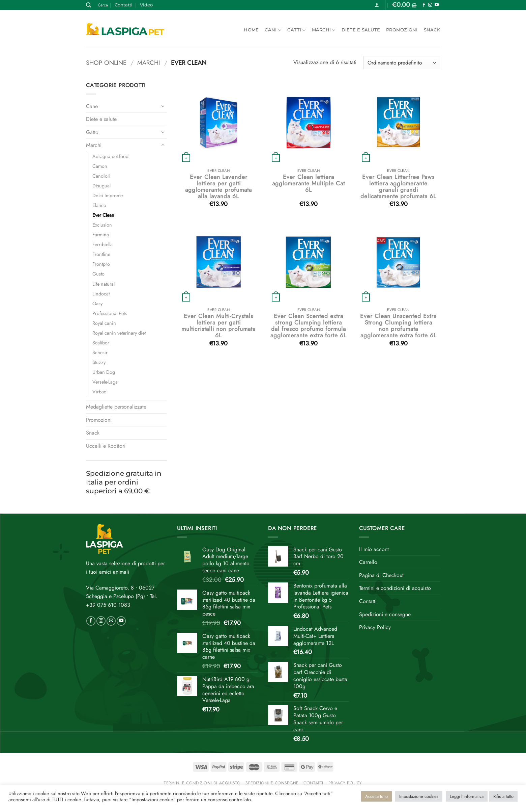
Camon (99, 166)
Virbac (99, 391)
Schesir (100, 352)
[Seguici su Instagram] (430, 5)
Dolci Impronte (107, 195)
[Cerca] (88, 5)
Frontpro (101, 264)
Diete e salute (361, 29)
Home (251, 29)
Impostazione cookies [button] (418, 796)
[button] (377, 5)
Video (146, 4)
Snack (432, 29)
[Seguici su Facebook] (424, 5)
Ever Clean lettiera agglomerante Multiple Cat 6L (308, 183)
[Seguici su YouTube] (437, 5)
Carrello (368, 562)
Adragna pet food (110, 156)
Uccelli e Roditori (105, 446)
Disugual (101, 185)
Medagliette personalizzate (116, 407)
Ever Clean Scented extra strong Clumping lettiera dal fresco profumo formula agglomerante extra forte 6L (308, 326)
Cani (273, 30)
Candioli (101, 176)
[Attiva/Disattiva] (163, 106)
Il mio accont (374, 549)
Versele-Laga (105, 382)
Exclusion (102, 224)
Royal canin (104, 323)
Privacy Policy (375, 627)
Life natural (103, 284)
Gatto (92, 132)
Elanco (99, 205)
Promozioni (402, 29)
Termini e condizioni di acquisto (395, 588)
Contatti (124, 4)
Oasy (97, 303)
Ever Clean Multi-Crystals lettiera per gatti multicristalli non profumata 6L (218, 326)
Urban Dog (103, 372)
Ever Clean (103, 215)
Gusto (98, 273)
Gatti (296, 30)
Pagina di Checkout (381, 575)
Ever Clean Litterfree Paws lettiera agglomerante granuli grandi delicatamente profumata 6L (398, 187)
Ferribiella (102, 244)
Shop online (106, 62)
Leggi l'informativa (467, 796)
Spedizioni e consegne (385, 614)
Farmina (100, 234)
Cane (92, 106)
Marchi (323, 30)
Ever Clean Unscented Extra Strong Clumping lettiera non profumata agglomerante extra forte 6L (398, 326)
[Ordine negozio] (401, 62)
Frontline (101, 254)
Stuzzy (99, 362)
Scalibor (100, 342)
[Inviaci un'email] (111, 621)
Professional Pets (109, 313)
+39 (108, 605)
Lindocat (101, 293)
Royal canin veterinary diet (119, 333)
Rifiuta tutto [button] (503, 796)
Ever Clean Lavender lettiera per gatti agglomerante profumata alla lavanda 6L (218, 187)
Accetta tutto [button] (376, 796)
